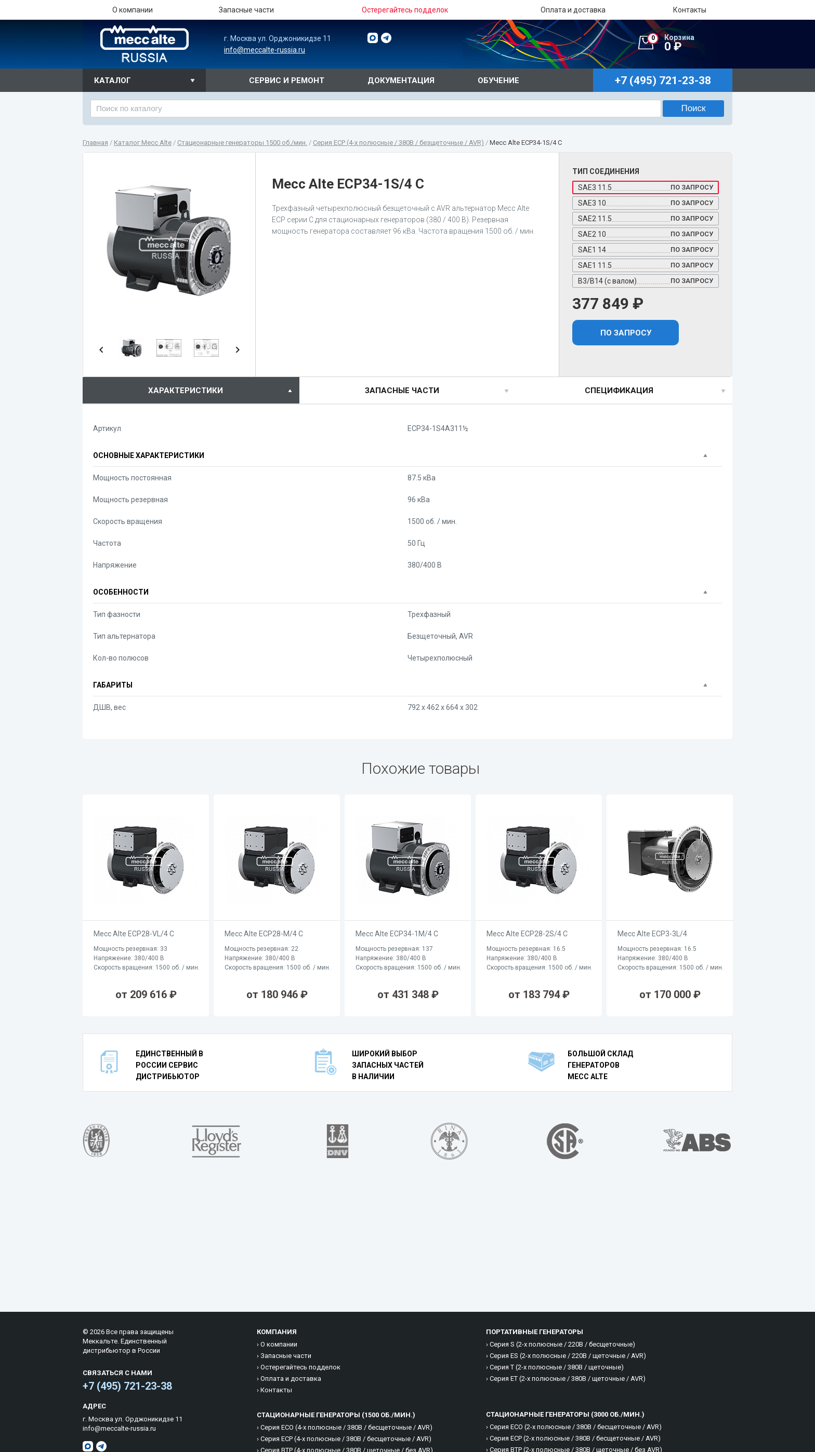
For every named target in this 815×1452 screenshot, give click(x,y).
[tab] (191, 390)
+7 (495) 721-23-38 (127, 1386)
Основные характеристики (148, 455)
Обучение (498, 80)
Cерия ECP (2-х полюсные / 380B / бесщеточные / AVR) (575, 1438)
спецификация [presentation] (619, 390)
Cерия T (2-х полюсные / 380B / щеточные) (557, 1367)
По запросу (625, 333)
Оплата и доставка (573, 10)
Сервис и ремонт (286, 80)
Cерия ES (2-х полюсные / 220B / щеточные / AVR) (568, 1356)
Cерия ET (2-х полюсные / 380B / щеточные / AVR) (568, 1378)
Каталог (112, 80)
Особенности (121, 592)
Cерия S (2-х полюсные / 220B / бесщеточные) (562, 1344)
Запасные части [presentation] (402, 390)
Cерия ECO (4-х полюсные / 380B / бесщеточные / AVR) (346, 1427)
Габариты (113, 685)
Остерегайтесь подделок (300, 1367)
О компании (132, 10)
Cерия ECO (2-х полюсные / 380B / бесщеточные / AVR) (576, 1427)
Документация (401, 80)
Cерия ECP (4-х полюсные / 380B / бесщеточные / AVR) (345, 1439)
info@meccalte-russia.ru (264, 50)
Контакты (689, 10)
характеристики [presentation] (185, 390)
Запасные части (246, 10)
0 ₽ (689, 43)
